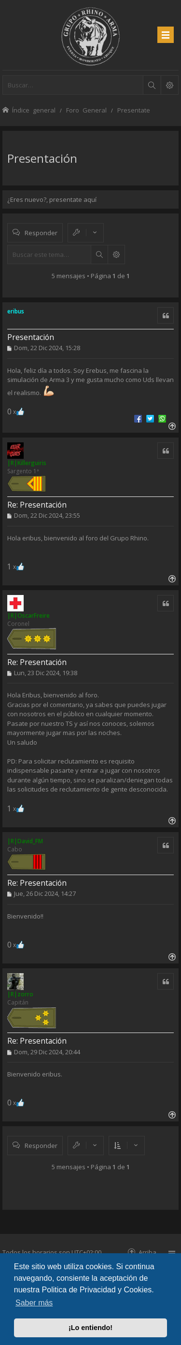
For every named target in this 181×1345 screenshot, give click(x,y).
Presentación (42, 158)
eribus (15, 311)
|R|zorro (20, 994)
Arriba (147, 1252)
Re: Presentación (37, 504)
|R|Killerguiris (26, 463)
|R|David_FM (25, 841)
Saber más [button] (34, 1303)
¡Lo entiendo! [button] (90, 1327)
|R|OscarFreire (28, 615)
